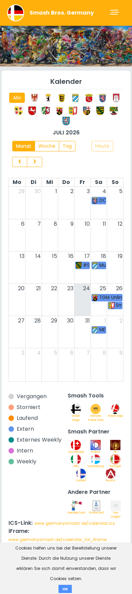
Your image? (116, 511)
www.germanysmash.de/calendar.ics (74, 523)
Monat (23, 146)
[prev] (19, 162)
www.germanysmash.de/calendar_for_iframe (57, 539)
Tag (67, 146)
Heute (102, 146)
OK (65, 589)
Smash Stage (76, 414)
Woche (46, 146)
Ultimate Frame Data (95, 414)
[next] (34, 162)
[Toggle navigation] (115, 13)
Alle (17, 97)
